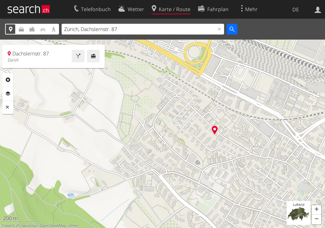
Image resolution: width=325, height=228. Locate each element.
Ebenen (8, 93)
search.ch (12, 225)
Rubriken (8, 79)
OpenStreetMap (53, 225)
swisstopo (30, 225)
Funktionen (8, 107)
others (73, 225)
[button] (316, 210)
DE (295, 9)
